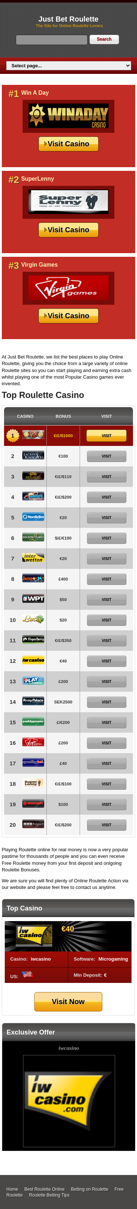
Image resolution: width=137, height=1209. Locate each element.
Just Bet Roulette (68, 19)
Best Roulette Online (44, 1189)
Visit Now (68, 1002)
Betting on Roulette (89, 1189)
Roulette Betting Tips (49, 1195)
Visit (106, 435)
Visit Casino (68, 144)
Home (12, 1189)
